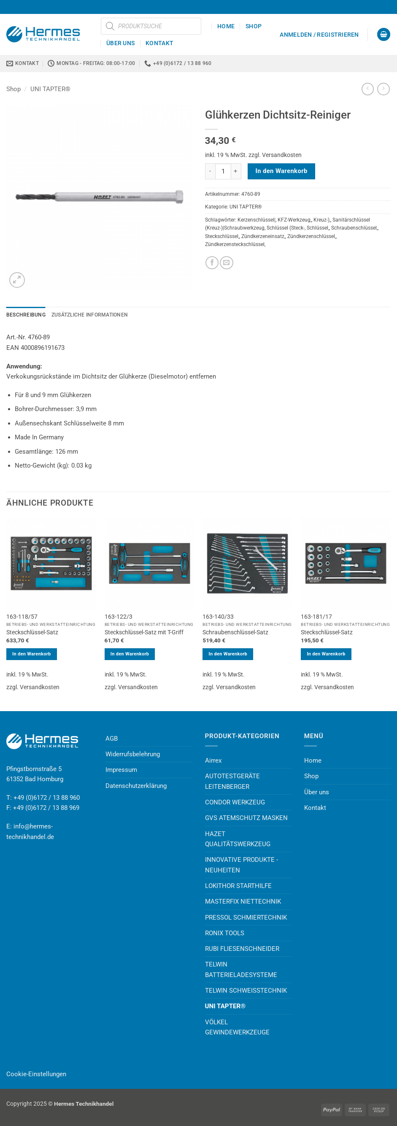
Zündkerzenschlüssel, (311, 236)
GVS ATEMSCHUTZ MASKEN (246, 818)
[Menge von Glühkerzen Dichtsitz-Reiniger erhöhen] (236, 171)
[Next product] (368, 89)
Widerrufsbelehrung (132, 754)
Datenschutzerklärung (136, 786)
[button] (319, 34)
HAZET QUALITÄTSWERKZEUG (237, 839)
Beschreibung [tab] (26, 315)
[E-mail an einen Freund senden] (226, 262)
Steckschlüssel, (222, 236)
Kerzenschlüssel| (256, 220)
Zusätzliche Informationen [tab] (89, 315)
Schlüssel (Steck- (286, 228)
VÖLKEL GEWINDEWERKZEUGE (237, 1027)
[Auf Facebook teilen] (212, 262)
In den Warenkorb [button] (31, 654)
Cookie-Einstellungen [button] (36, 1074)
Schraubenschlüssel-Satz (235, 632)
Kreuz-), (321, 220)
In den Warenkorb (281, 171)
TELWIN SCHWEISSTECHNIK (246, 990)
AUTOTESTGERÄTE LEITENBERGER (232, 781)
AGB (111, 738)
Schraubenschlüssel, (354, 228)
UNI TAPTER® (50, 89)
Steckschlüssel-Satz (32, 632)
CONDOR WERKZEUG (235, 802)
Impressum (121, 770)
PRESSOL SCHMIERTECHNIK (246, 917)
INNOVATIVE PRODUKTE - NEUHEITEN (241, 865)
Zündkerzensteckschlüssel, (235, 244)
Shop (254, 26)
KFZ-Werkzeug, (294, 220)
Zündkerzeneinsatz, (263, 236)
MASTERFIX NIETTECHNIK (243, 901)
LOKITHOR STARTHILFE (238, 886)
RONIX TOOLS (224, 933)
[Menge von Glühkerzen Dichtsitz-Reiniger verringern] (210, 171)
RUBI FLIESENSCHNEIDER (242, 949)
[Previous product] (383, 89)
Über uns (120, 43)
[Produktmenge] (223, 171)
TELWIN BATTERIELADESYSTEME (241, 969)
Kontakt (159, 43)
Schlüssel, (318, 228)
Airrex (213, 760)
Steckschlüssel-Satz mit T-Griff (144, 632)
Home (226, 26)
